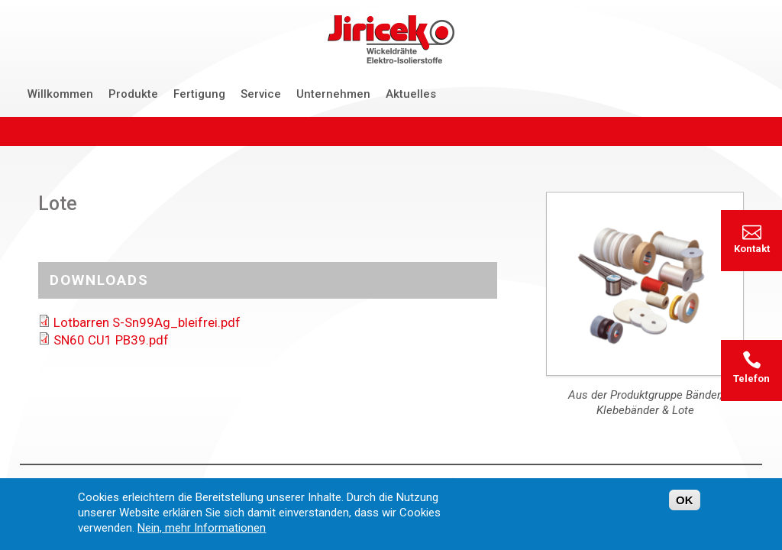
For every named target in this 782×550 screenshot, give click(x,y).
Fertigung (199, 94)
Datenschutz (230, 483)
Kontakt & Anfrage (134, 483)
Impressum (306, 483)
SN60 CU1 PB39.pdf (111, 340)
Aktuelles (411, 94)
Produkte (133, 94)
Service (261, 94)
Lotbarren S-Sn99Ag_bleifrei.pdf (147, 322)
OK (684, 505)
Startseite (46, 483)
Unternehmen (333, 94)
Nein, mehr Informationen (201, 533)
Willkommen (60, 94)
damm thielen (725, 483)
